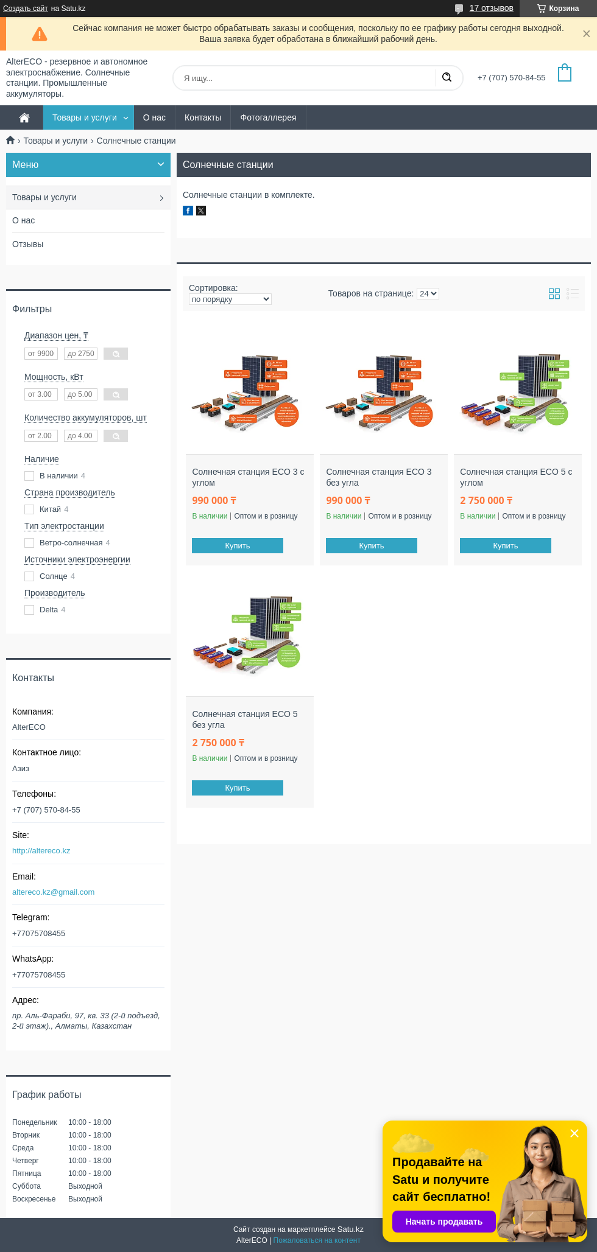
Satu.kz (350, 1229)
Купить (237, 545)
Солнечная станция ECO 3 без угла (378, 477)
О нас (154, 117)
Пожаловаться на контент (317, 1240)
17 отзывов (492, 8)
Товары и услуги (84, 117)
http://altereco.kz (41, 850)
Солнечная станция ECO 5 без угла (244, 719)
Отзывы (27, 244)
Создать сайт (25, 8)
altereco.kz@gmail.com (53, 892)
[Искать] (446, 77)
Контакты (203, 117)
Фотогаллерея (268, 117)
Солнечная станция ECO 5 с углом (516, 477)
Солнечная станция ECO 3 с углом (248, 477)
